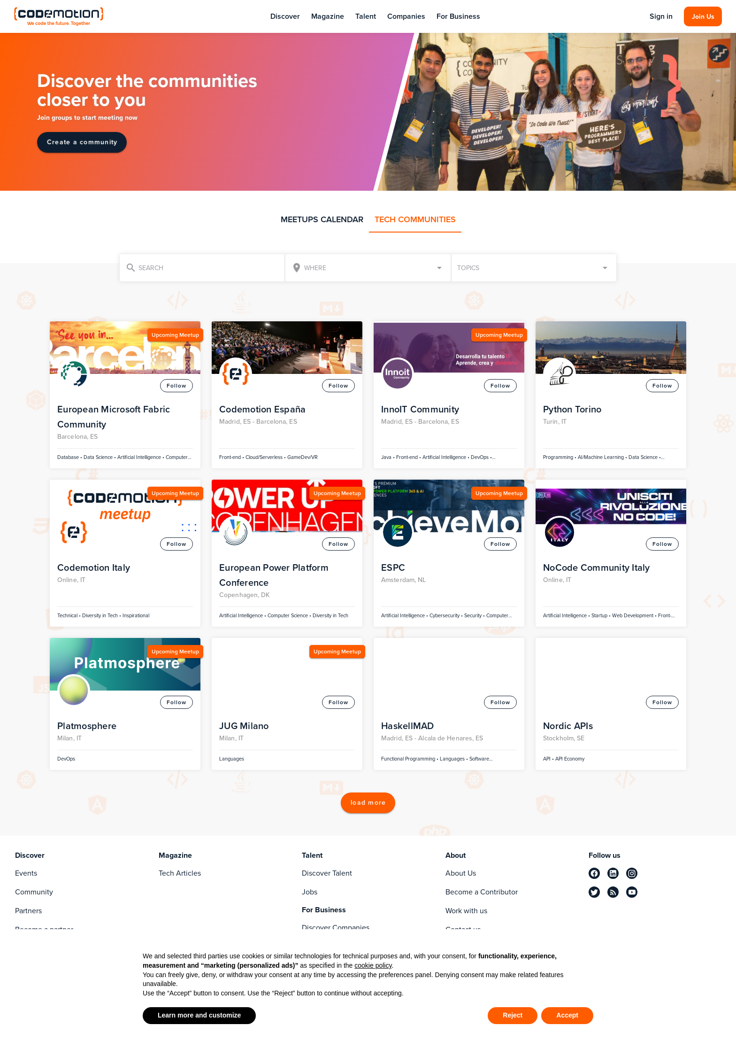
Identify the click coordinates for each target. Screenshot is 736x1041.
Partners (28, 910)
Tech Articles (180, 873)
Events (26, 873)
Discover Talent (327, 873)
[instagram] (631, 873)
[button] (534, 267)
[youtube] (631, 892)
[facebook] (594, 873)
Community (34, 891)
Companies (406, 16)
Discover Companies (335, 927)
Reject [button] (512, 1015)
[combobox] (367, 267)
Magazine (327, 16)
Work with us (466, 910)
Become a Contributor (481, 891)
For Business (458, 16)
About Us (460, 873)
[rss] (613, 892)
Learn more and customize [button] (199, 1015)
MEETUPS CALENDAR (322, 219)
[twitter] (594, 892)
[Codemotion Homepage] (59, 16)
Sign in (660, 16)
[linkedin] (613, 873)
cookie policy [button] (372, 965)
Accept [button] (567, 1015)
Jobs (309, 891)
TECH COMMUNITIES (415, 219)
